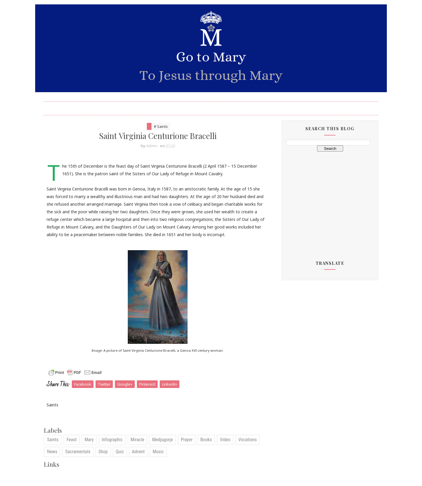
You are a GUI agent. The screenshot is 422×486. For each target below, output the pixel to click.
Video (228, 448)
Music (161, 460)
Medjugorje (165, 448)
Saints (56, 448)
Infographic (115, 448)
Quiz (123, 460)
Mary (92, 448)
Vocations (250, 448)
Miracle (140, 448)
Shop (106, 460)
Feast (74, 448)
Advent (141, 460)
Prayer (190, 448)
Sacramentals (80, 460)
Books (209, 448)
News (55, 460)
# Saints (160, 127)
